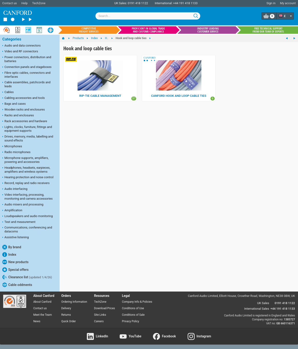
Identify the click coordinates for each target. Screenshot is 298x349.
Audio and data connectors (21, 46)
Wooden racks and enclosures (23, 110)
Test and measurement (18, 222)
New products (15, 262)
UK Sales (263, 303)
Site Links (100, 314)
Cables (8, 92)
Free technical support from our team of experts (268, 30)
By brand (11, 247)
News (36, 321)
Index (9, 254)
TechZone (38, 3)
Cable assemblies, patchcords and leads (26, 84)
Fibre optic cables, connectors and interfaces (26, 74)
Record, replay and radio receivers (26, 183)
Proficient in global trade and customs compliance (148, 30)
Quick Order (68, 321)
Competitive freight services (88, 30)
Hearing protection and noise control (28, 177)
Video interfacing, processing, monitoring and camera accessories (27, 196)
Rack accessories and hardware (24, 121)
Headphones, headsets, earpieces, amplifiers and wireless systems (26, 169)
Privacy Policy (130, 321)
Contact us (9, 3)
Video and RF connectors (20, 52)
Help (24, 3)
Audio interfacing (14, 189)
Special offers (15, 269)
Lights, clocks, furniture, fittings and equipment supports (27, 129)
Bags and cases (14, 104)
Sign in (270, 3)
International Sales (256, 308)
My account (288, 3)
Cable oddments (17, 284)
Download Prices (104, 308)
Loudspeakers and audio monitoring (27, 216)
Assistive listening (15, 237)
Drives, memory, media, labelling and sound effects (27, 138)
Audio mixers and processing (22, 205)
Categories (11, 39)
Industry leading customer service (208, 30)
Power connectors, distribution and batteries (26, 59)
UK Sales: (120, 3)
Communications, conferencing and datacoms (27, 229)
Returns (66, 314)
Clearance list (27, 277)
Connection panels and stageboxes (26, 67)
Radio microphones (16, 152)
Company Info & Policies (137, 301)
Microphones (12, 146)
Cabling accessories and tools (23, 98)
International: (164, 3)
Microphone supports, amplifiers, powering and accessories (25, 160)
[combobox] (147, 16)
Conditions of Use (133, 308)
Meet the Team (42, 314)
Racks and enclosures (18, 116)
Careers (99, 321)
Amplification (12, 210)
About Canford (42, 301)
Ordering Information (74, 301)
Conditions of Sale (133, 314)
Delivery (66, 308)
